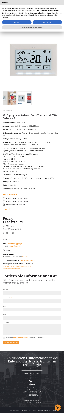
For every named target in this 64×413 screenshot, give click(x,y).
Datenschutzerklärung (20, 338)
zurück (7, 209)
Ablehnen (17, 22)
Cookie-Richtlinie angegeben (49, 10)
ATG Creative (54, 410)
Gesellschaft (7, 298)
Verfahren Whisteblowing (12, 269)
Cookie (34, 410)
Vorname (6, 289)
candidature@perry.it (28, 260)
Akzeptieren (47, 22)
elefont (6, 314)
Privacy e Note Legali (26, 410)
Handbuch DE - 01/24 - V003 (17, 201)
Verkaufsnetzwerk (32, 374)
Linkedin (25, 257)
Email (5, 306)
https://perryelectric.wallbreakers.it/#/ (17, 266)
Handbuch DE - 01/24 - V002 (17, 198)
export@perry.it (15, 246)
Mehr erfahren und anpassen (32, 27)
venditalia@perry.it (15, 244)
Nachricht (6, 323)
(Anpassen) (40, 410)
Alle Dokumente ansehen (15, 204)
